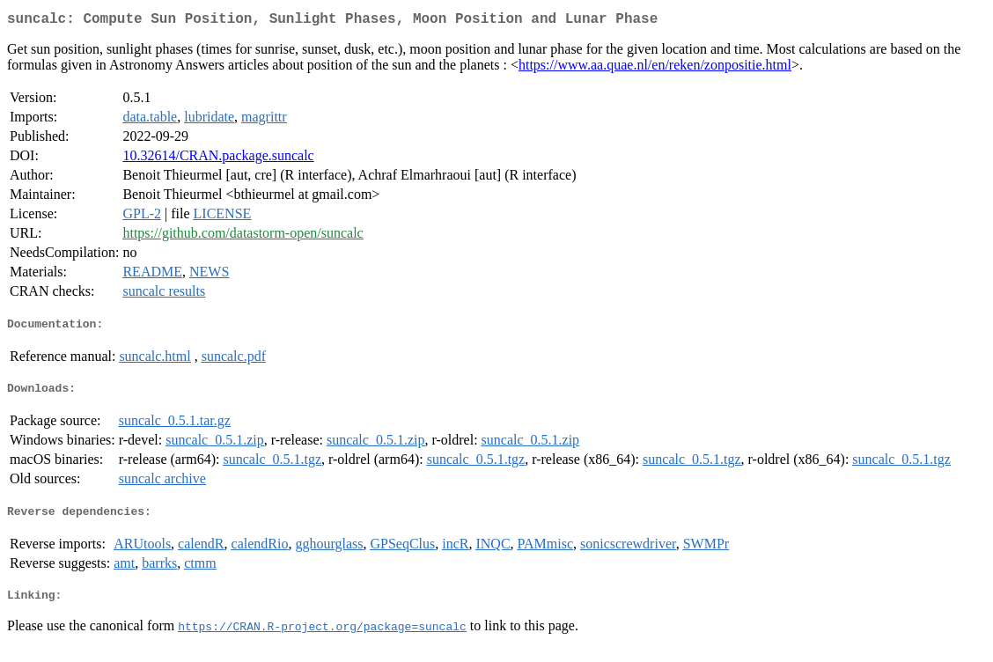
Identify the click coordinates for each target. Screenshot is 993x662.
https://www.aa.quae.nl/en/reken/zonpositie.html (655, 68)
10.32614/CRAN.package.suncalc (217, 158)
